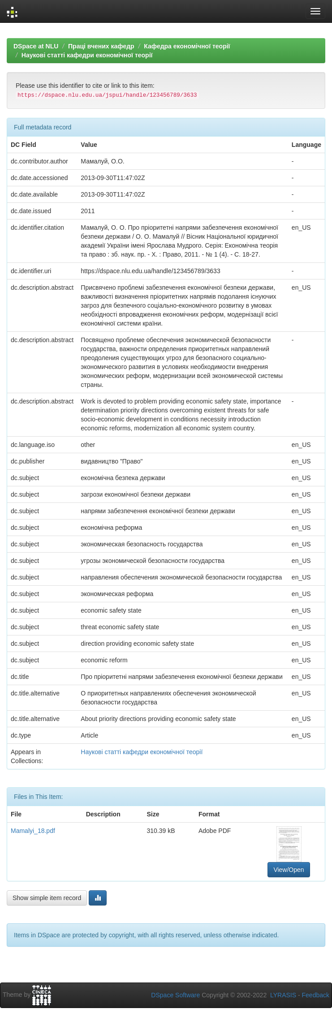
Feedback (315, 995)
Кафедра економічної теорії (187, 46)
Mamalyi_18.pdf (33, 830)
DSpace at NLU (35, 46)
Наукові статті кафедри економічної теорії (87, 55)
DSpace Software (175, 995)
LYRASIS (283, 995)
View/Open (288, 869)
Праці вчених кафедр (101, 46)
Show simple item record (47, 897)
